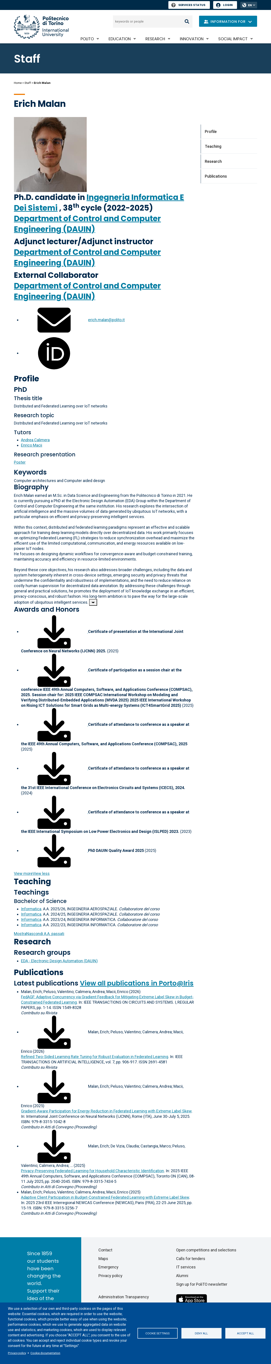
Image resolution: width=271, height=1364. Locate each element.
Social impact (233, 39)
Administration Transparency (123, 1297)
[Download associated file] (54, 631)
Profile (26, 378)
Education (120, 39)
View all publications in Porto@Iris (137, 983)
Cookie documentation (45, 1353)
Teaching (32, 881)
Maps (103, 1258)
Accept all (245, 1333)
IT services (186, 1267)
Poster (20, 462)
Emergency (108, 1267)
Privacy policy (17, 1353)
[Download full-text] (54, 1032)
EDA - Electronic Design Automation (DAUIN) (59, 961)
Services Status (188, 5)
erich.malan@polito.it (106, 319)
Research (155, 39)
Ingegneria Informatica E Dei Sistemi (99, 202)
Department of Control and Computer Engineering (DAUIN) (87, 223)
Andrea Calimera (35, 440)
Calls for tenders (190, 1258)
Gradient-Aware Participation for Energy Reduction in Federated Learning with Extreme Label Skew (106, 1111)
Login (228, 5)
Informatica (31, 909)
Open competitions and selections (206, 1250)
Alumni (182, 1275)
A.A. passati (39, 933)
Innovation (191, 39)
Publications (39, 972)
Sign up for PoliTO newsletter (201, 1284)
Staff (27, 83)
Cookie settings (157, 1333)
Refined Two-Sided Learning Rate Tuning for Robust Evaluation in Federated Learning (94, 1056)
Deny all (201, 1333)
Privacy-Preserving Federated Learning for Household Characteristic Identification (92, 1170)
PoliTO (87, 39)
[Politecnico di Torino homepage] (41, 27)
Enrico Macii (31, 445)
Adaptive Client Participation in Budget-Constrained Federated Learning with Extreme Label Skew (105, 1197)
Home (18, 83)
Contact (105, 1250)
